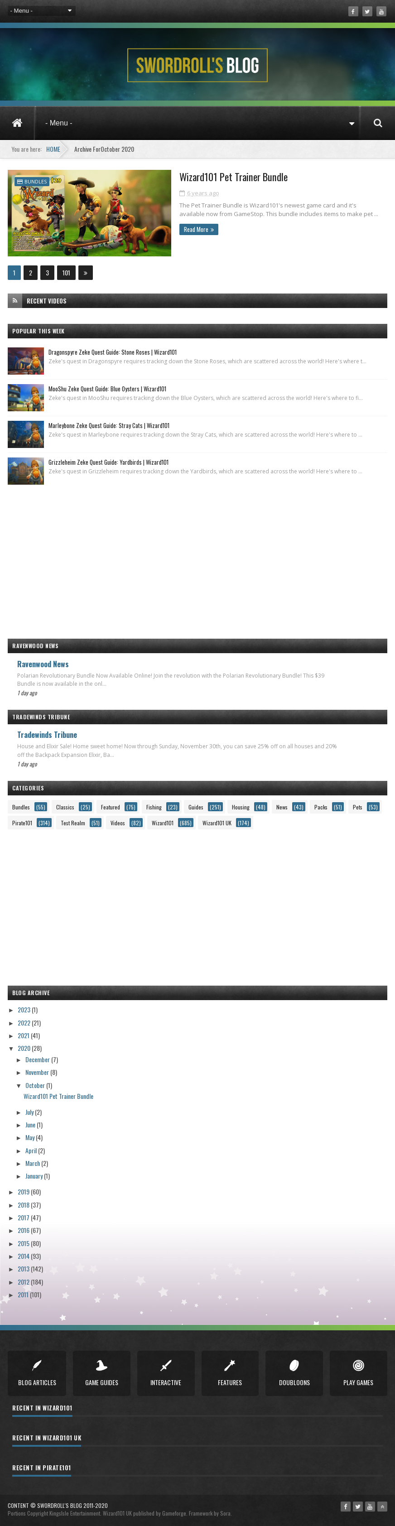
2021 (24, 1035)
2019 (24, 1191)
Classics (65, 806)
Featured (110, 806)
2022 (25, 1021)
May (30, 1136)
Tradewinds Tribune (47, 734)
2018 (24, 1204)
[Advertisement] (197, 556)
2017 (24, 1217)
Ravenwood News (43, 663)
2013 (24, 1268)
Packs (321, 806)
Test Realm (73, 822)
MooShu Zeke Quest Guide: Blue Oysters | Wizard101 (107, 388)
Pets (357, 806)
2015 (24, 1242)
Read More (169, 229)
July (30, 1111)
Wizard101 (162, 822)
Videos (118, 822)
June (31, 1124)
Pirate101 (22, 822)
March (33, 1162)
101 (66, 272)
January (34, 1175)
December (38, 1059)
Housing (241, 806)
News (282, 806)
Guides (195, 806)
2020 (25, 1047)
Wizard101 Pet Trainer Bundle (209, 177)
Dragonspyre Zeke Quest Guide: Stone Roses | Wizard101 (112, 351)
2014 (24, 1255)
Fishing (154, 806)
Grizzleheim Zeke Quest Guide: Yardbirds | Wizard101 (108, 461)
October (35, 1084)
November (37, 1071)
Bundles (35, 181)
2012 (24, 1280)
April (31, 1149)
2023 (25, 1009)
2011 (24, 1294)
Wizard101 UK (216, 822)
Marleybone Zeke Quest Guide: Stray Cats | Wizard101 (108, 424)
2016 (24, 1229)
